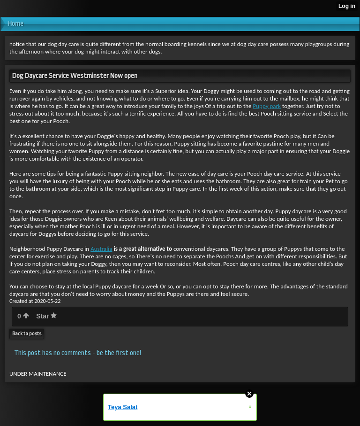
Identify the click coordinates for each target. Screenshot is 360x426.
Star (46, 316)
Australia (101, 248)
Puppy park (267, 105)
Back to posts (26, 334)
